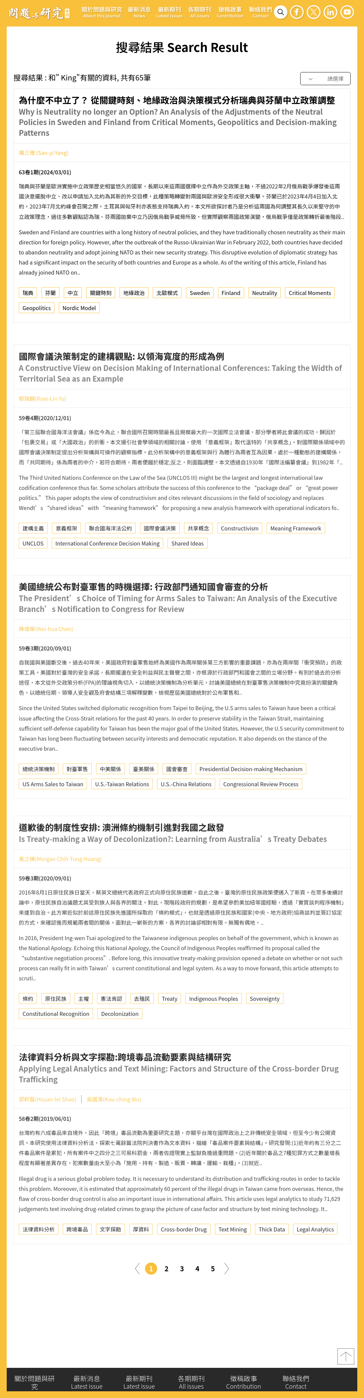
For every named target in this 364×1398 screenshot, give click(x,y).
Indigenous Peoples (213, 1024)
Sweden (200, 295)
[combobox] (325, 79)
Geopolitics (36, 310)
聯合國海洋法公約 (110, 553)
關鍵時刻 (100, 295)
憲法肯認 (111, 1024)
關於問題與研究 (102, 12)
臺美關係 (143, 794)
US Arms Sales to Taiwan (52, 809)
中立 (72, 295)
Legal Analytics (315, 1254)
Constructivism (240, 553)
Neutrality (264, 295)
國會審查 (177, 794)
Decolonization (119, 1039)
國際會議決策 (160, 553)
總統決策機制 (38, 794)
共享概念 (198, 553)
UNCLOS (33, 569)
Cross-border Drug (184, 1254)
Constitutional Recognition (55, 1039)
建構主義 (33, 553)
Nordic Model (79, 310)
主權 (83, 1024)
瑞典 (27, 295)
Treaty (169, 1024)
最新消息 (139, 12)
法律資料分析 (38, 1254)
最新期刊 (169, 12)
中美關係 (110, 794)
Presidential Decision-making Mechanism (251, 794)
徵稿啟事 (230, 12)
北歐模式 (167, 295)
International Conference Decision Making (107, 569)
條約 (27, 1024)
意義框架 (66, 553)
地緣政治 (134, 295)
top (345, 1360)
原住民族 (55, 1024)
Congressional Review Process (261, 809)
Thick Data (272, 1254)
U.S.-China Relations (186, 809)
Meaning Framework (295, 553)
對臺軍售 (77, 794)
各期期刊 (199, 12)
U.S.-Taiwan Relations (122, 809)
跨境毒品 (77, 1254)
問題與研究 (39, 13)
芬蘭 (50, 295)
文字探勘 (110, 1254)
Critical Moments (310, 295)
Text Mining (233, 1254)
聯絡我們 (260, 12)
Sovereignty (265, 1024)
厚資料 (141, 1254)
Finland (231, 295)
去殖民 (142, 1024)
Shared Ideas (187, 569)
